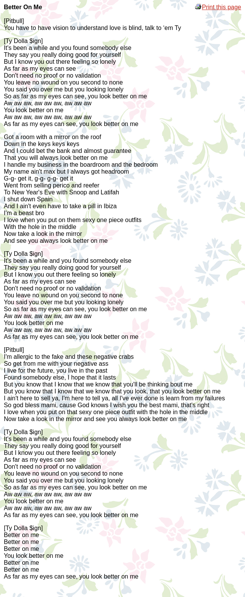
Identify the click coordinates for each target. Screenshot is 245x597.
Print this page (217, 7)
